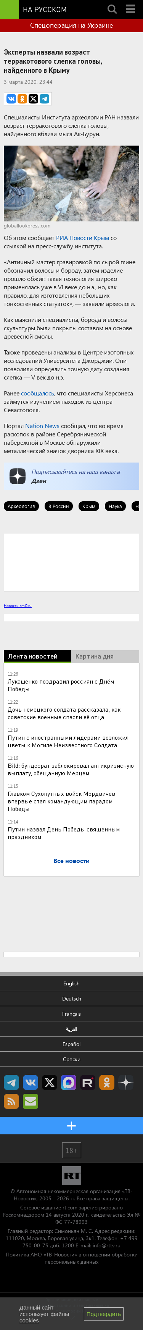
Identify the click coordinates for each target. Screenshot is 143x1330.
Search (112, 2)
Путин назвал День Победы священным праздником (64, 833)
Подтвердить (104, 1314)
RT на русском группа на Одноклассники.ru (106, 1082)
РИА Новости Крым (82, 238)
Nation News (42, 426)
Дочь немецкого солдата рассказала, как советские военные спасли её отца (64, 713)
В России (58, 506)
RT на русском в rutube (87, 1082)
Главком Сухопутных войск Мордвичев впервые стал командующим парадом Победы (61, 800)
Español (71, 1044)
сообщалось (37, 393)
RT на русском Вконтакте (30, 1082)
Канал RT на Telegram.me (11, 1082)
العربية (71, 1028)
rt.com (70, 1207)
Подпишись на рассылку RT (30, 1101)
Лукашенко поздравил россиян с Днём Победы (61, 685)
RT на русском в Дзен (125, 1082)
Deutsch (71, 998)
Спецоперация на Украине (71, 25)
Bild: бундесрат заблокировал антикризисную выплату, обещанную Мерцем (71, 769)
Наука (115, 506)
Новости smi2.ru (18, 605)
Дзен (38, 481)
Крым (88, 506)
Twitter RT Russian (49, 1082)
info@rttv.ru (107, 1245)
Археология (21, 506)
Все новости (71, 860)
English (71, 983)
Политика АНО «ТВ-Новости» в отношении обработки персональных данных (72, 1258)
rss (11, 1101)
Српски (71, 1059)
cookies (29, 1320)
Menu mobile (131, 2)
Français (71, 1013)
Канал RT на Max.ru (68, 1082)
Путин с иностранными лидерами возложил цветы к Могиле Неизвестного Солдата (68, 741)
